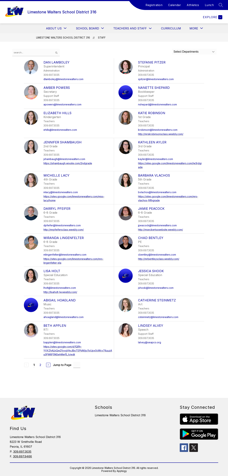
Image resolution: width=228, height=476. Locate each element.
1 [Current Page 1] (34, 365)
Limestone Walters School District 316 (63, 37)
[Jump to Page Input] (76, 365)
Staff (102, 37)
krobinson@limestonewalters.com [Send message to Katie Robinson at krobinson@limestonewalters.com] (157, 129)
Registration (154, 5)
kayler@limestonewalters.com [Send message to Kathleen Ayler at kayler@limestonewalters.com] (155, 159)
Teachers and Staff (130, 28)
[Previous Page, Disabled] (26, 365)
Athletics (193, 5)
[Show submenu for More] (194, 28)
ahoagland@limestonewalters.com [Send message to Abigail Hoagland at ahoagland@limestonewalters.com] (63, 317)
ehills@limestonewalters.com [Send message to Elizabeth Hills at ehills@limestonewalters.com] (60, 129)
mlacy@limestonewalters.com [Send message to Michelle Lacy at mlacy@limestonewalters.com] (60, 192)
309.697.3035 (22, 451)
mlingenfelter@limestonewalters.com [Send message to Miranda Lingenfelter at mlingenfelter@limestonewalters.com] (64, 254)
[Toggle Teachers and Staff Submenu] (150, 28)
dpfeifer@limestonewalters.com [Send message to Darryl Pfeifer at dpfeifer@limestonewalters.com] (62, 225)
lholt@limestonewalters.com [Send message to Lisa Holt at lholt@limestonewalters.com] (59, 287)
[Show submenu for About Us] (54, 28)
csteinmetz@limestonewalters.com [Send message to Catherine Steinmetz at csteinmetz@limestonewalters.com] (158, 317)
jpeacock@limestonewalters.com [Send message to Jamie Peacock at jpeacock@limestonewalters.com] (157, 225)
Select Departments (186, 51)
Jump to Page (62, 365)
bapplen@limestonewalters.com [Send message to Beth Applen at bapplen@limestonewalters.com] (62, 342)
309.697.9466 (22, 456)
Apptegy (122, 470)
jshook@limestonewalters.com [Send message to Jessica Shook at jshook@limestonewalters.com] (155, 287)
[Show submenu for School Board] (87, 28)
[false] (36, 52)
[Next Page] (48, 365)
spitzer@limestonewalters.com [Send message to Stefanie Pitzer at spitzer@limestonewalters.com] (156, 79)
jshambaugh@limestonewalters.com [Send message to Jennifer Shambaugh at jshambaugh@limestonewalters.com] (64, 159)
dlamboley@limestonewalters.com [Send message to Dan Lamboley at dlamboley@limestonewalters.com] (63, 79)
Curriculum (171, 28)
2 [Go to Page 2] (40, 365)
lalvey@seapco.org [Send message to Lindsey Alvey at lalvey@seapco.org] (149, 342)
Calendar (174, 5)
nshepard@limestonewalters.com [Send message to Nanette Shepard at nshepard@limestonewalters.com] (157, 104)
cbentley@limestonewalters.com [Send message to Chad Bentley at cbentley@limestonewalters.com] (157, 254)
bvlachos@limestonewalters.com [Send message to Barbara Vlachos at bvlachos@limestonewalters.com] (157, 192)
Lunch (209, 5)
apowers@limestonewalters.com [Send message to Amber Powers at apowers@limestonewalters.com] (62, 104)
